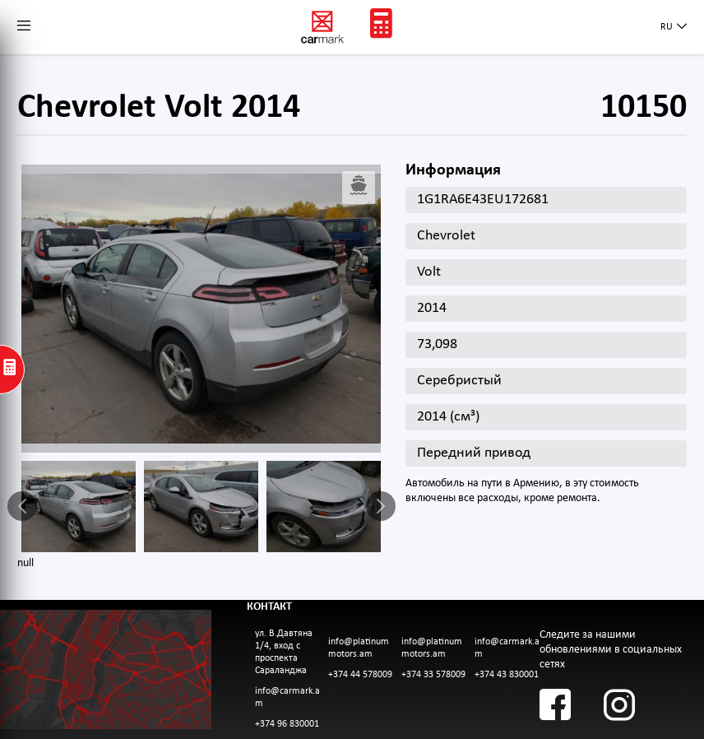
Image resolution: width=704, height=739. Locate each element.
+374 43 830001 (507, 675)
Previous (22, 506)
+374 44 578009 (360, 675)
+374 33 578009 (433, 675)
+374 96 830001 (287, 724)
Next (381, 506)
